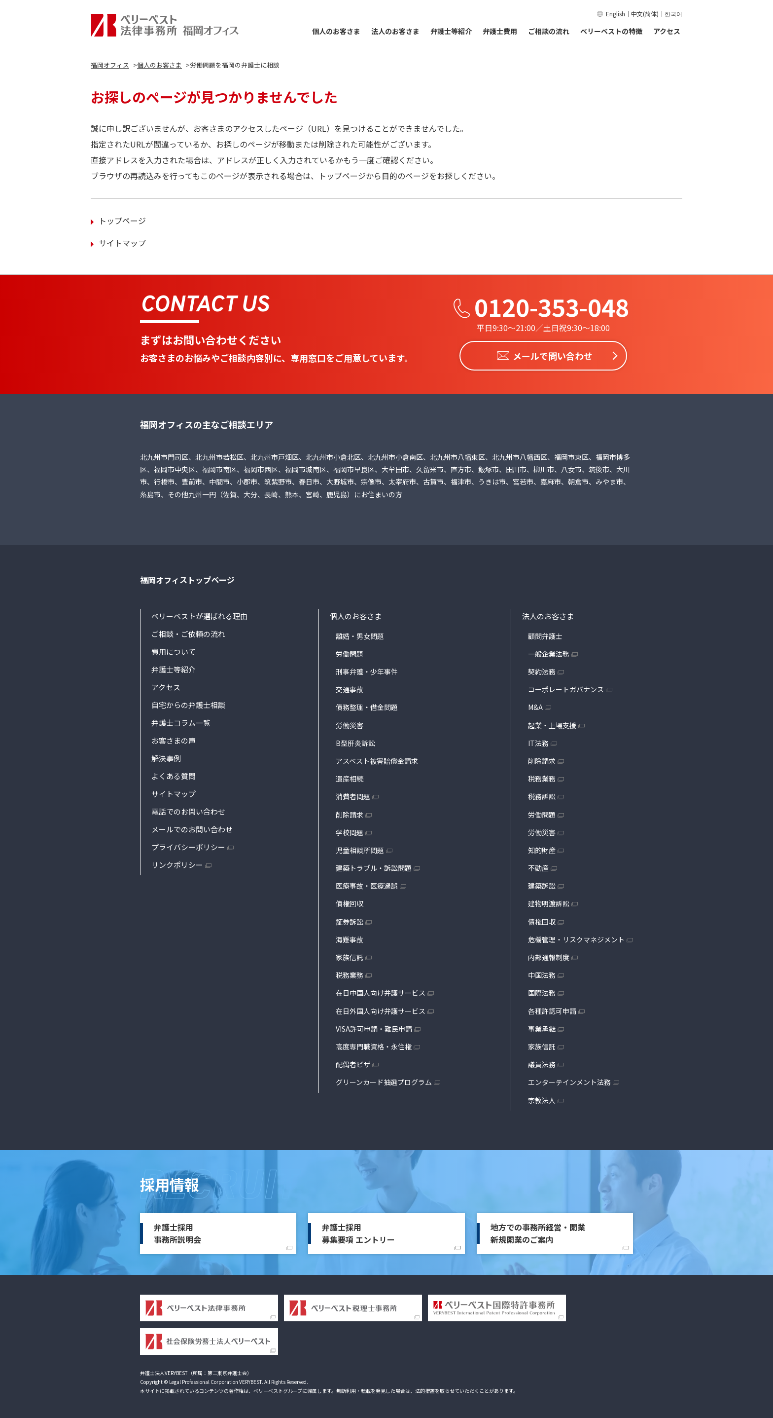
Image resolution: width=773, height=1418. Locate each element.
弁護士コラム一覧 (181, 720)
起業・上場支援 (552, 723)
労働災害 (349, 723)
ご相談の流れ (548, 31)
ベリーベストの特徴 (611, 31)
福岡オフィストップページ (187, 578)
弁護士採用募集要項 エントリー (358, 1231)
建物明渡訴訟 (548, 901)
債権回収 (349, 901)
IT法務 (538, 741)
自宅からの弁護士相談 (188, 703)
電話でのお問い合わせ (188, 809)
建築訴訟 (542, 884)
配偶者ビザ (353, 1062)
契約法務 (542, 669)
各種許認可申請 (552, 1008)
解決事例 (166, 756)
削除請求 (349, 812)
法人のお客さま (395, 31)
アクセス (666, 31)
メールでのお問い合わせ (192, 827)
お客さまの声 (173, 738)
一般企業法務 (548, 652)
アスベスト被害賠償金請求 (377, 759)
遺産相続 (349, 777)
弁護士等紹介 (451, 31)
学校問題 (349, 830)
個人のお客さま (336, 31)
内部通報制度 (548, 955)
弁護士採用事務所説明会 (177, 1231)
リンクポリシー (177, 863)
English (615, 13)
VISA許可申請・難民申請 (374, 1027)
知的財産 (542, 848)
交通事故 (349, 687)
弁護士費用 (500, 31)
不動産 (538, 866)
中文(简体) (645, 13)
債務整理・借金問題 (367, 705)
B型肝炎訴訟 (355, 741)
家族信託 (349, 955)
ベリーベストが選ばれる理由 (199, 614)
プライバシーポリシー (188, 845)
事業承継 (542, 1027)
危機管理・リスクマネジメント (576, 937)
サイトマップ (122, 243)
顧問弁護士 (545, 634)
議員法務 (542, 1062)
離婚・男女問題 (360, 634)
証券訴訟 (349, 920)
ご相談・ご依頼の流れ (188, 632)
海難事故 (349, 937)
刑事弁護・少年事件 (367, 669)
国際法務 (542, 991)
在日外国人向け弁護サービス (380, 1008)
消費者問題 (353, 794)
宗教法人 (542, 1098)
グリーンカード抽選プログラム (384, 1080)
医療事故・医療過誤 (367, 884)
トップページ (122, 220)
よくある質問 (173, 774)
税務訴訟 (542, 794)
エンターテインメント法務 (569, 1080)
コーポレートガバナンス (566, 687)
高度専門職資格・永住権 (374, 1044)
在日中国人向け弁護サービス (380, 991)
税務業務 (349, 973)
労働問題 (349, 652)
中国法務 (542, 973)
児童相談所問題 (360, 848)
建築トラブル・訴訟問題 (374, 866)
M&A (535, 705)
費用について (173, 649)
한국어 (673, 13)
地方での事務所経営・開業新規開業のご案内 (538, 1231)
